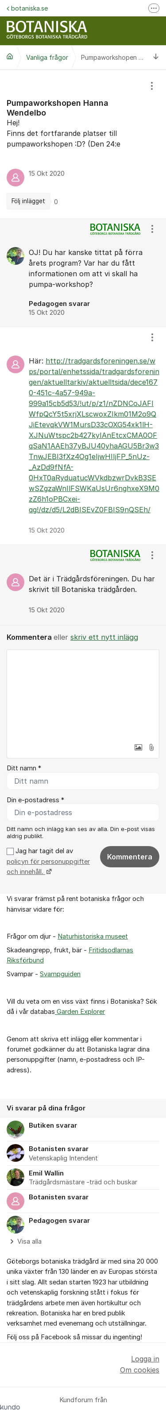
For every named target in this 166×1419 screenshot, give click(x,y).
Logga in (145, 1358)
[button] (138, 747)
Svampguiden (60, 974)
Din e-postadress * (35, 800)
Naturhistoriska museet (93, 936)
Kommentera (129, 856)
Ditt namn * (24, 768)
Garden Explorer (80, 1012)
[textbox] (83, 694)
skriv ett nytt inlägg (104, 637)
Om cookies (139, 1369)
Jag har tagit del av (48, 861)
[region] (83, 144)
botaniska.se (27, 8)
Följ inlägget (28, 201)
